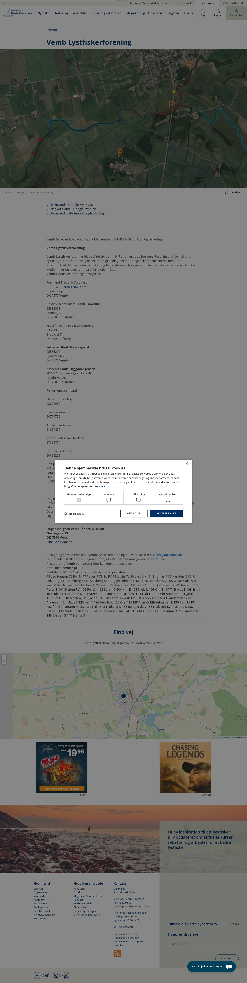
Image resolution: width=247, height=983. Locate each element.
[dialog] (123, 491)
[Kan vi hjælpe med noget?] (211, 966)
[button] (74, 513)
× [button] (186, 463)
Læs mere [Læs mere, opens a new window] (99, 486)
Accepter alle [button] (166, 513)
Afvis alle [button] (134, 513)
